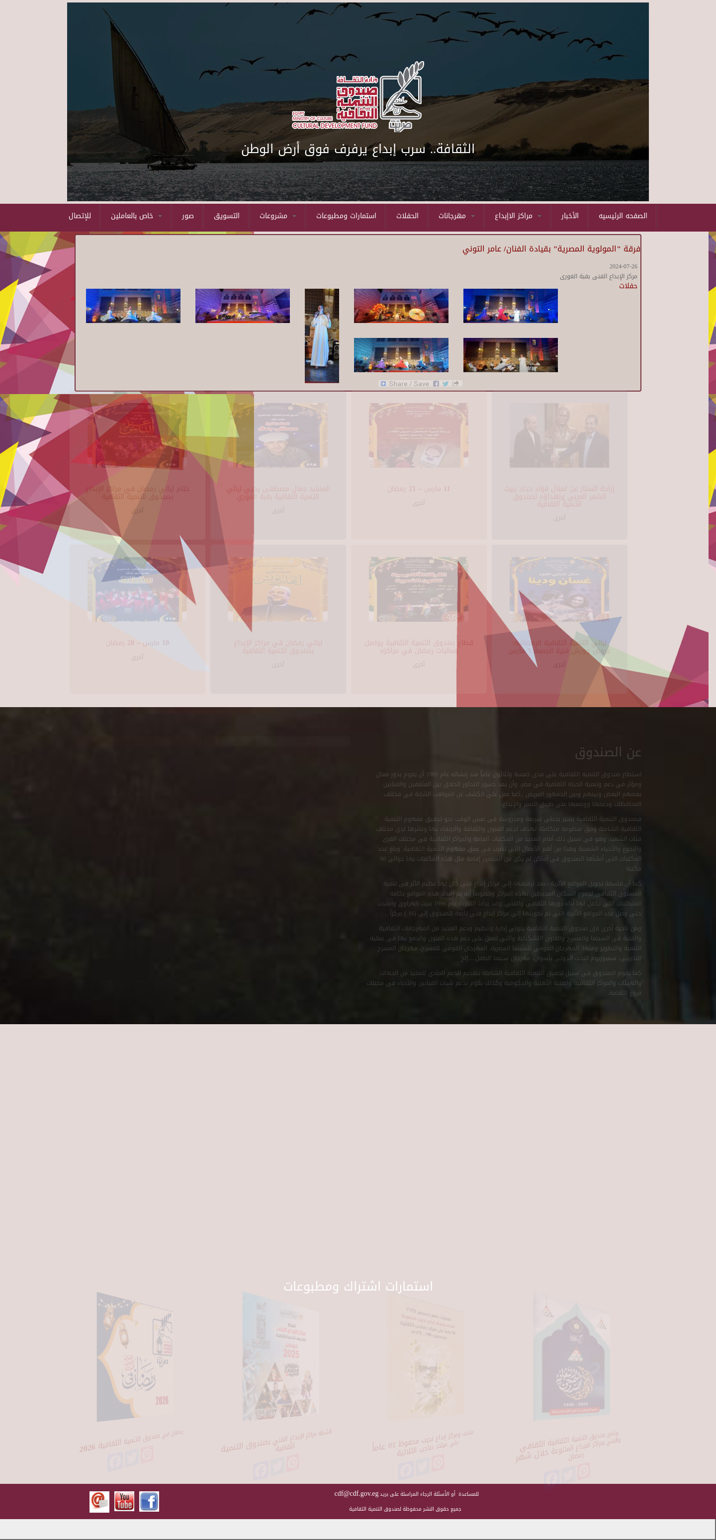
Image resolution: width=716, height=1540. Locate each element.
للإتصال (80, 216)
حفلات (628, 286)
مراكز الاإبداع (518, 216)
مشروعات (278, 216)
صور (188, 216)
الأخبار (570, 216)
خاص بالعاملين (136, 216)
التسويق (227, 216)
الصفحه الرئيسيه (623, 216)
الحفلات (407, 216)
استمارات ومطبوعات (346, 216)
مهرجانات (457, 216)
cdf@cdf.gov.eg (357, 1493)
